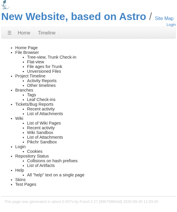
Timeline (47, 32)
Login (171, 24)
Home (24, 32)
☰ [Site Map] (9, 32)
